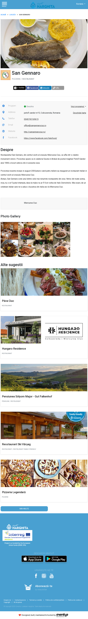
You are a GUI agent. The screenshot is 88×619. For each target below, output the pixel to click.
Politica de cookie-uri (75, 600)
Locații (12, 15)
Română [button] (80, 4)
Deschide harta (79, 113)
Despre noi (7, 600)
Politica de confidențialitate (54, 600)
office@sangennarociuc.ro (35, 125)
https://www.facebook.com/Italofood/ (40, 138)
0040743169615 (31, 119)
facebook (32, 88)
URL (56, 88)
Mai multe (24, 509)
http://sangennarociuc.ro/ (35, 132)
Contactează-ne (20, 600)
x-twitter (19, 88)
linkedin (44, 88)
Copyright (7, 602)
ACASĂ (3, 15)
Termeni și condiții (35, 600)
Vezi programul (78, 106)
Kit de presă (18, 602)
